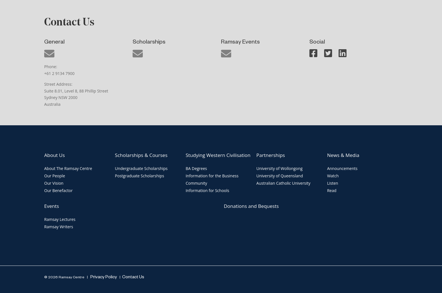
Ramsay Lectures (59, 219)
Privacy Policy (103, 277)
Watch (333, 175)
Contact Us (133, 277)
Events (51, 206)
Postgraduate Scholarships (139, 175)
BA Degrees (196, 168)
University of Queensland (279, 175)
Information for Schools (207, 190)
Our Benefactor (58, 190)
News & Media (343, 155)
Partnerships (270, 155)
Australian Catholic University (283, 183)
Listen (332, 183)
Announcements (342, 168)
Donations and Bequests (251, 206)
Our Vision (53, 183)
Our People (54, 175)
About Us (54, 155)
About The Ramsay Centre (68, 168)
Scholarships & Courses (141, 155)
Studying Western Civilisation (218, 155)
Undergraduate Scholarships (141, 168)
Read (331, 190)
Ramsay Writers (58, 226)
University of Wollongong (279, 168)
